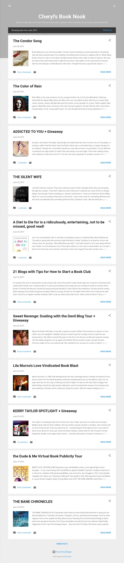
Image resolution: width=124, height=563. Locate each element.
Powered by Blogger (62, 552)
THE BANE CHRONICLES (32, 501)
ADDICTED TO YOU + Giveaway (38, 131)
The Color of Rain (27, 86)
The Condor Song (27, 41)
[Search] (114, 6)
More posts (62, 544)
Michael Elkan (67, 556)
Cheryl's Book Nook (62, 16)
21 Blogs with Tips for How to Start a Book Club (52, 272)
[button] (109, 40)
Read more (106, 72)
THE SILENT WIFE (27, 177)
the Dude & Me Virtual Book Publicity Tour (47, 456)
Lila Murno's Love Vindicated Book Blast (45, 365)
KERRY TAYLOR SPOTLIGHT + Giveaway (45, 411)
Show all (107, 30)
